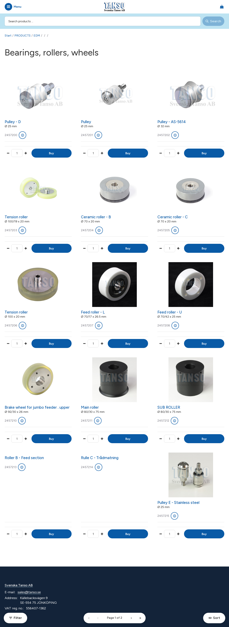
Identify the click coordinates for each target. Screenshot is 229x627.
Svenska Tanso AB (19, 585)
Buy (51, 153)
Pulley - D (13, 122)
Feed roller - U (169, 312)
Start (8, 35)
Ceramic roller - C (172, 217)
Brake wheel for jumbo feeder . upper (37, 407)
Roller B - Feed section (24, 458)
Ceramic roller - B (96, 217)
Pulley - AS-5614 (171, 122)
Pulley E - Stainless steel (178, 502)
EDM (37, 35)
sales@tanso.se (29, 592)
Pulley (86, 122)
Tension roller (16, 217)
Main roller (90, 407)
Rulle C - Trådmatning (99, 458)
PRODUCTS (22, 35)
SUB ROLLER (168, 407)
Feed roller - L (93, 312)
